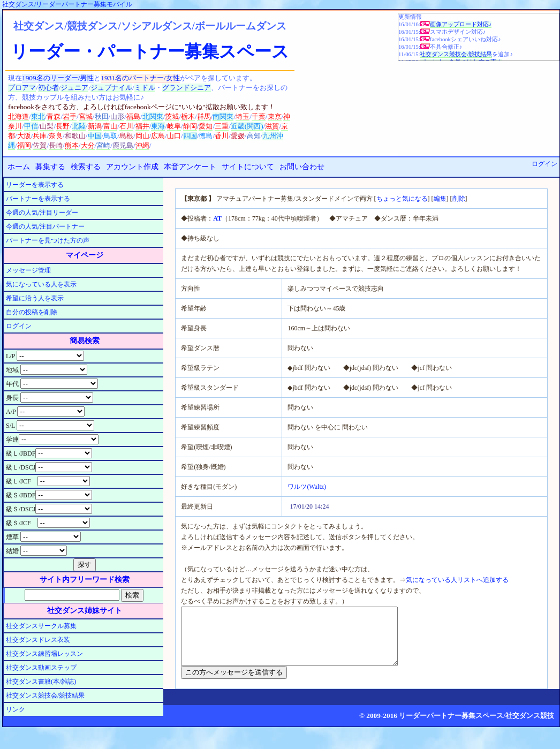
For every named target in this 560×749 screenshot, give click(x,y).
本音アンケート (190, 167)
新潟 (95, 126)
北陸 (79, 126)
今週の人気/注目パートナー (45, 226)
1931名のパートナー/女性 (140, 78)
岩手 (70, 116)
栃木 (188, 116)
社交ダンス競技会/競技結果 (456, 54)
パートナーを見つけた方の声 (47, 240)
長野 (63, 126)
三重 (222, 126)
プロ (15, 88)
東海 (158, 126)
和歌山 (75, 136)
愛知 (206, 126)
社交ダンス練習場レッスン (44, 653)
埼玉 (242, 116)
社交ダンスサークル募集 (41, 626)
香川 (222, 136)
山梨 (47, 126)
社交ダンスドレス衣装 (38, 640)
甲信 (31, 126)
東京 (275, 116)
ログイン (544, 164)
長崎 (56, 145)
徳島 (206, 136)
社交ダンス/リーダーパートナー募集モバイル (67, 4)
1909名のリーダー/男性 (58, 78)
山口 (174, 136)
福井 (142, 126)
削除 (458, 198)
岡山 (142, 136)
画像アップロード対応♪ (460, 24)
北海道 (18, 116)
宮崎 (103, 145)
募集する (50, 167)
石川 (126, 126)
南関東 (223, 116)
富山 (110, 126)
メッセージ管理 (28, 270)
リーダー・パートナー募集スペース (150, 51)
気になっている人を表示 (41, 284)
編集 (440, 198)
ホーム (18, 167)
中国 (95, 136)
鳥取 (110, 136)
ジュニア (74, 88)
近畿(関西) (247, 126)
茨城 (172, 116)
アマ (29, 88)
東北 (38, 116)
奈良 (56, 136)
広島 (158, 136)
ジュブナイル (111, 88)
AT (217, 218)
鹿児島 (122, 145)
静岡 (190, 126)
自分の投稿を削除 (31, 312)
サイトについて (248, 167)
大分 (88, 145)
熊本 (72, 145)
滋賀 (272, 126)
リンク (15, 709)
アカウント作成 (132, 167)
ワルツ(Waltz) (306, 486)
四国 (190, 136)
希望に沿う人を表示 (35, 298)
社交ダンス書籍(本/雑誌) (41, 681)
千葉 (259, 116)
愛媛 (238, 136)
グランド (176, 88)
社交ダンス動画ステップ (41, 667)
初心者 (48, 88)
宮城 (86, 116)
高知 (254, 136)
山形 (117, 116)
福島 (133, 116)
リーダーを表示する (35, 184)
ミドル (144, 88)
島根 (126, 136)
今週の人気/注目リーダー (42, 212)
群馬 (204, 116)
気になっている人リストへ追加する (457, 580)
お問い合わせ (301, 167)
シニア (200, 88)
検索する (86, 167)
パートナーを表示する (38, 198)
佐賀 (40, 145)
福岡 (24, 145)
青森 (53, 116)
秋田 (102, 116)
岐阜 (174, 126)
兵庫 (40, 136)
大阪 (24, 136)
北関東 (152, 116)
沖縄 (142, 145)
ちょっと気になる (402, 198)
